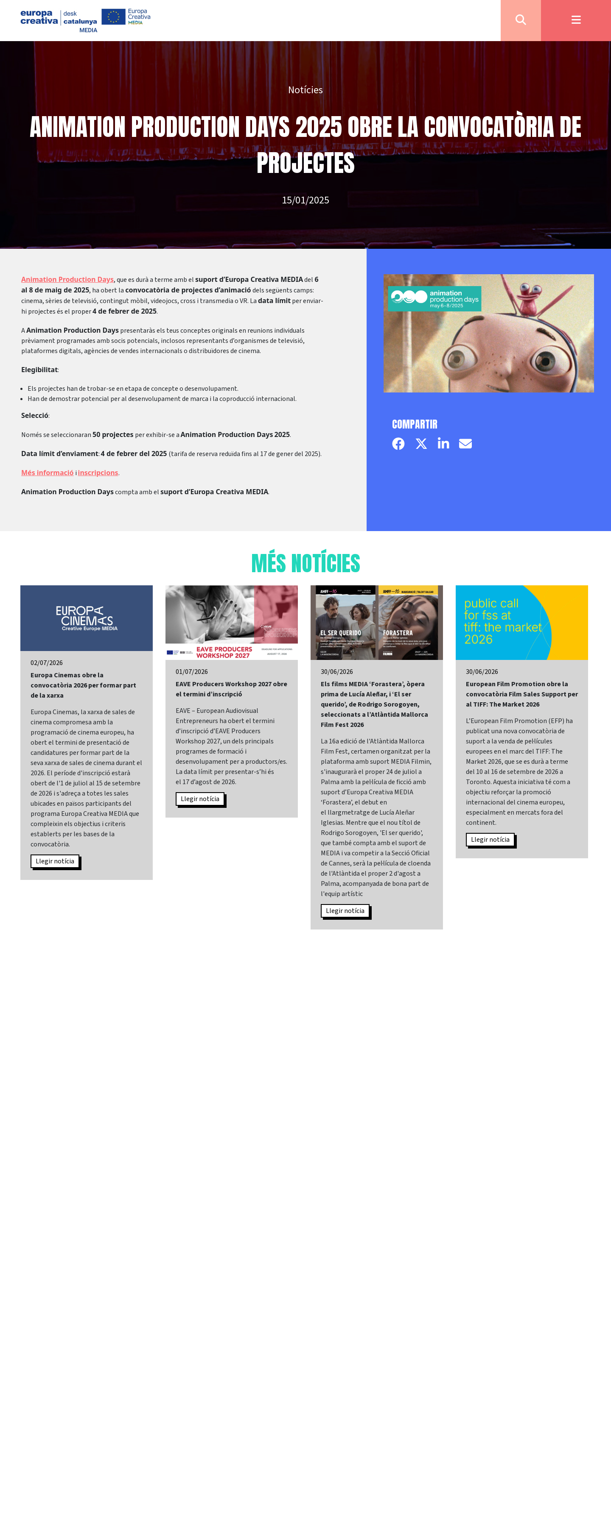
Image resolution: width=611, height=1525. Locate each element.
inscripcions (98, 472)
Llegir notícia (55, 861)
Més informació (47, 472)
